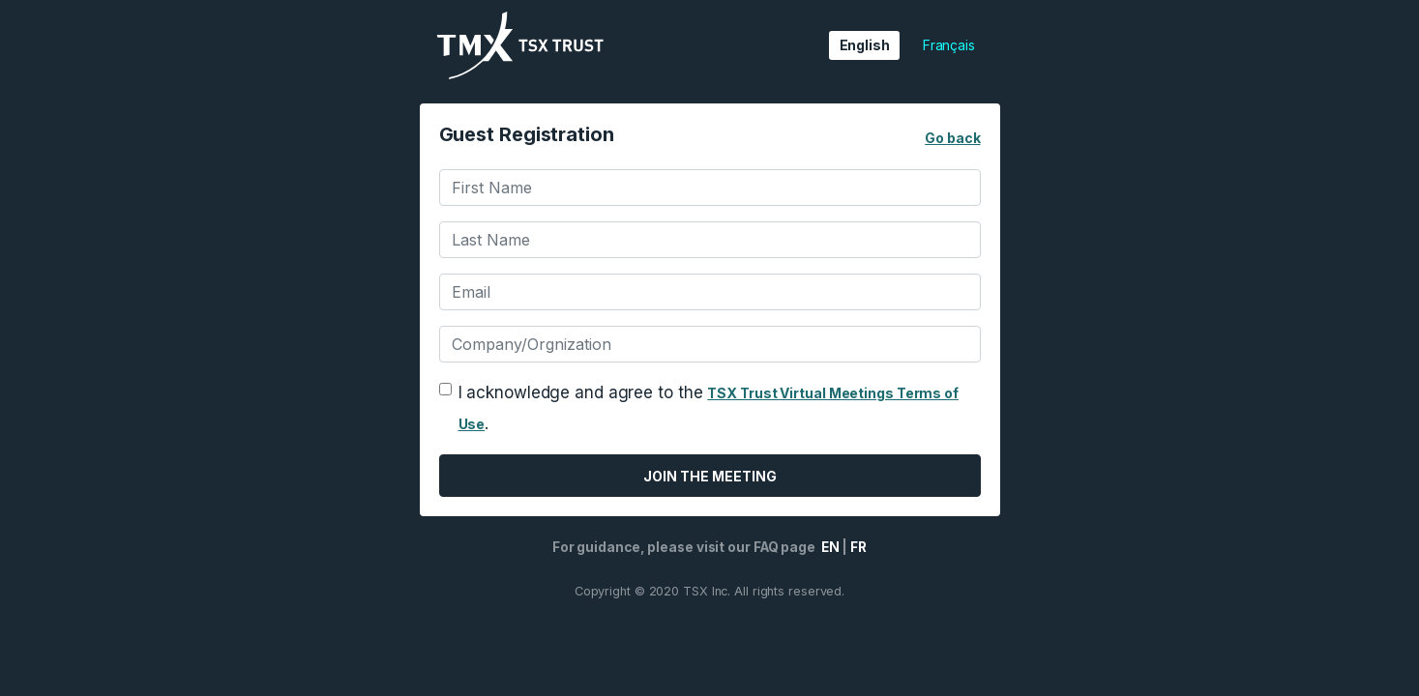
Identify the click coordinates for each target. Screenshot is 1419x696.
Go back (952, 138)
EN (829, 547)
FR (858, 547)
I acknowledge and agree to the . (708, 408)
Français (949, 45)
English (865, 45)
